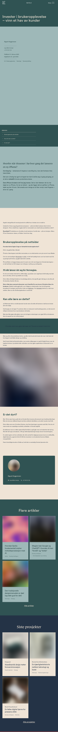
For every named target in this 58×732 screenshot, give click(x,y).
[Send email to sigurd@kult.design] (13, 373)
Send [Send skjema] (42, 711)
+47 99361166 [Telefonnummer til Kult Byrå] (14, 726)
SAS (25, 200)
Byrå (29, 3)
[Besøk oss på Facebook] (12, 730)
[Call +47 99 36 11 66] (25, 373)
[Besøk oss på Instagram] (15, 730)
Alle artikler (29, 499)
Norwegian (19, 200)
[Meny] (51, 2)
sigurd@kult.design (8, 48)
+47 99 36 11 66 (8, 50)
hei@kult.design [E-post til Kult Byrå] (25, 726)
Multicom (31, 232)
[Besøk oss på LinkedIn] (18, 730)
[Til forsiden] (3, 2)
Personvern (5, 730)
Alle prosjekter (29, 615)
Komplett (40, 232)
